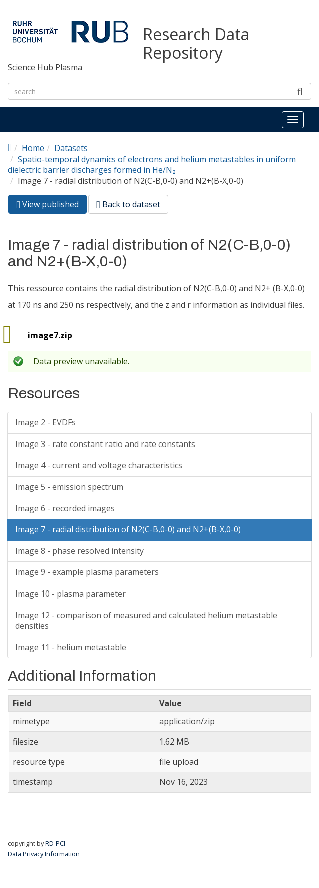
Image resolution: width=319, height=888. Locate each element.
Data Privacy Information (44, 853)
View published (51, 206)
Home (33, 148)
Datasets (71, 148)
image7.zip (50, 335)
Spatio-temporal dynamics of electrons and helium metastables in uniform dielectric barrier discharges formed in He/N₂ (152, 165)
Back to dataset (128, 204)
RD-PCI (55, 843)
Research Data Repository (196, 43)
